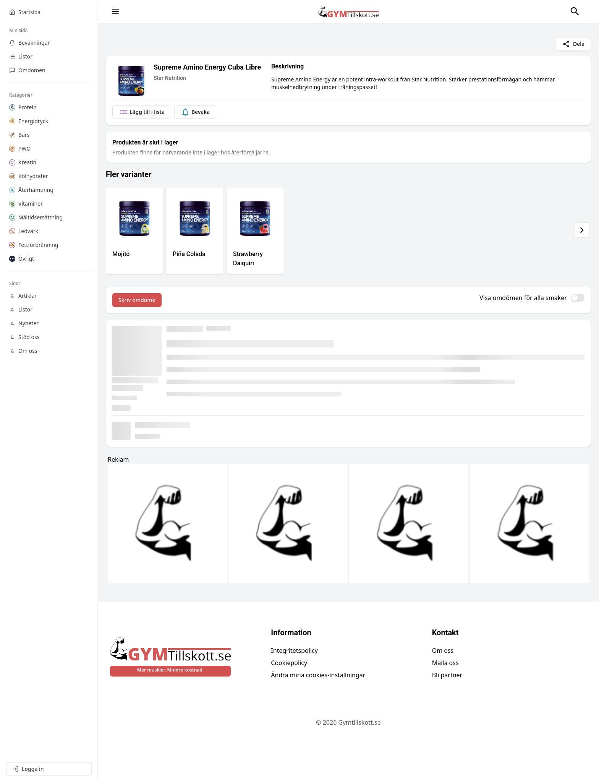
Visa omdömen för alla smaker (523, 298)
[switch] (577, 298)
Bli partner (447, 675)
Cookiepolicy (289, 663)
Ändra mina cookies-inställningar (318, 675)
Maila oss (445, 663)
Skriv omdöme (136, 299)
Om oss (443, 650)
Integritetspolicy (294, 650)
